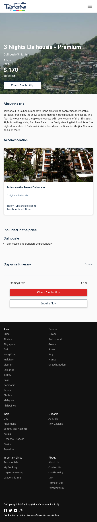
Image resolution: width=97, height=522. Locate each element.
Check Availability (22, 85)
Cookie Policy (55, 472)
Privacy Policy (56, 488)
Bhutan (8, 395)
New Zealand (55, 423)
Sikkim (7, 444)
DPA (50, 477)
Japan (7, 390)
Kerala (7, 434)
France (52, 359)
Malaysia (9, 400)
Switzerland (55, 339)
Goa (6, 418)
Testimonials (11, 462)
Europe (52, 334)
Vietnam (8, 364)
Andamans (10, 423)
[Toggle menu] (89, 6)
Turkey (7, 375)
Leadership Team (13, 477)
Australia (53, 418)
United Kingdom (57, 364)
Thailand (8, 339)
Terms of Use (55, 482)
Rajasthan (9, 449)
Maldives (9, 359)
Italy (50, 354)
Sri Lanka (9, 370)
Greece (52, 344)
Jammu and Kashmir (15, 428)
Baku (6, 380)
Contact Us (54, 467)
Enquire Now (48, 303)
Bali (6, 349)
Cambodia (9, 385)
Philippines (10, 405)
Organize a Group (13, 472)
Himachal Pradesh (14, 439)
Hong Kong (10, 354)
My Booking (10, 467)
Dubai (7, 334)
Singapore (9, 344)
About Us (53, 462)
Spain (51, 349)
